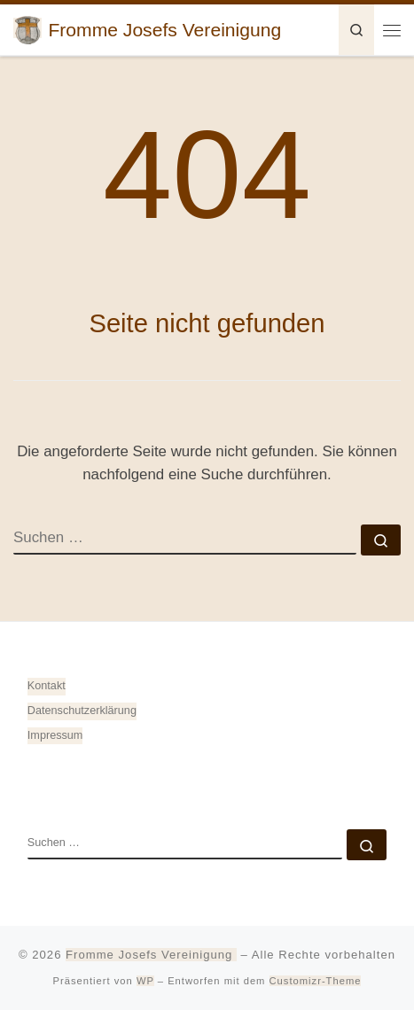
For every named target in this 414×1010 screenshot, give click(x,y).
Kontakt (46, 686)
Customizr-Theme (315, 980)
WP (145, 980)
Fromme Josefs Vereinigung (151, 954)
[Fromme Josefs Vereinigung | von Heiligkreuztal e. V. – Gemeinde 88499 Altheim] (27, 28)
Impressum (55, 735)
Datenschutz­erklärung (82, 710)
